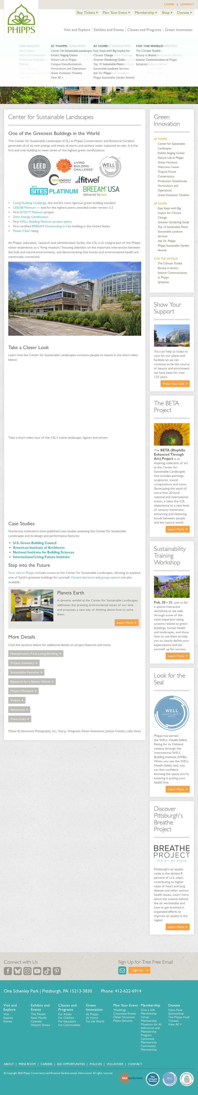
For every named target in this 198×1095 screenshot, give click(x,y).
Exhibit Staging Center (171, 153)
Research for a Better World (30, 681)
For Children (66, 1018)
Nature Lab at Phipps (170, 158)
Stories (7, 1021)
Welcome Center (168, 167)
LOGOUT (187, 4)
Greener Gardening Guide (173, 222)
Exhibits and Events (109, 29)
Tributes (173, 1021)
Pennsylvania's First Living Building (34, 653)
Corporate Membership (149, 1040)
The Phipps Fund (178, 1017)
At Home (160, 203)
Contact (135, 1064)
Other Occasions (124, 1017)
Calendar (36, 1021)
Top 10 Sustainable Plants (173, 227)
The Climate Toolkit (170, 263)
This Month (38, 1014)
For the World (166, 259)
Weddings (119, 1010)
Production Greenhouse (172, 181)
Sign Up (137, 970)
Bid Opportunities (71, 1064)
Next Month (39, 1018)
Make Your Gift (173, 384)
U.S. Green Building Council (34, 543)
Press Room (27, 1064)
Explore (8, 1018)
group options (110, 577)
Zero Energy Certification (30, 217)
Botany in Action (168, 268)
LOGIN (169, 4)
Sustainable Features (24, 672)
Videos (15, 700)
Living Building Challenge (29, 203)
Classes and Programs (144, 29)
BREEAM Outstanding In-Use (51, 226)
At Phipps (160, 139)
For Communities (69, 1025)
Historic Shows (40, 1025)
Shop (166, 12)
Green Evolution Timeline (173, 195)
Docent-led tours (83, 577)
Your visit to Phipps (21, 573)
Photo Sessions (122, 1021)
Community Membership (149, 1047)
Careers (46, 1064)
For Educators (67, 1021)
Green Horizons (167, 162)
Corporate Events (124, 1013)
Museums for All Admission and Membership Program (151, 1029)
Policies (96, 1064)
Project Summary (22, 663)
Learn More (125, 622)
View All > (175, 1024)
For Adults (65, 1014)
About (9, 1064)
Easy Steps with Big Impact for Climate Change (169, 212)
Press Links (18, 719)
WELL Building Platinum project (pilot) (46, 221)
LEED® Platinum (24, 207)
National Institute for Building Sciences (43, 552)
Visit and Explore (77, 29)
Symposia (163, 282)
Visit (6, 1014)
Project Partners (21, 691)
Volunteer (115, 1064)
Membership (144, 12)
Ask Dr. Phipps (166, 241)
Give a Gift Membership (149, 1011)
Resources (17, 710)
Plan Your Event (115, 12)
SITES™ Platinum (31, 212)
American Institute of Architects (39, 548)
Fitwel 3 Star (21, 231)
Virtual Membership (149, 1019)
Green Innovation (178, 29)
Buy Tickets (86, 12)
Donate (183, 12)
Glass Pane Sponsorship (176, 1011)
